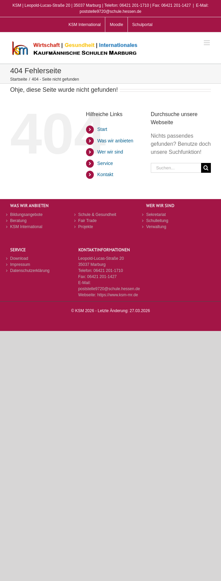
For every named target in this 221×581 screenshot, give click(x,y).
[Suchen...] (176, 168)
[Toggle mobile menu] (207, 42)
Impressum (20, 264)
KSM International (26, 226)
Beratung (18, 220)
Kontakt (105, 174)
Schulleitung (157, 220)
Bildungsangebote (26, 214)
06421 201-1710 (108, 270)
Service (105, 163)
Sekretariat (156, 214)
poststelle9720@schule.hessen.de (109, 288)
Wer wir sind (110, 152)
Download (19, 258)
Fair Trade (87, 220)
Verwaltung (156, 226)
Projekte (85, 226)
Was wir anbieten (115, 140)
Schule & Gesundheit (97, 214)
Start (102, 129)
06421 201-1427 (101, 276)
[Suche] (206, 168)
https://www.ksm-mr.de (117, 295)
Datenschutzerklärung (30, 270)
